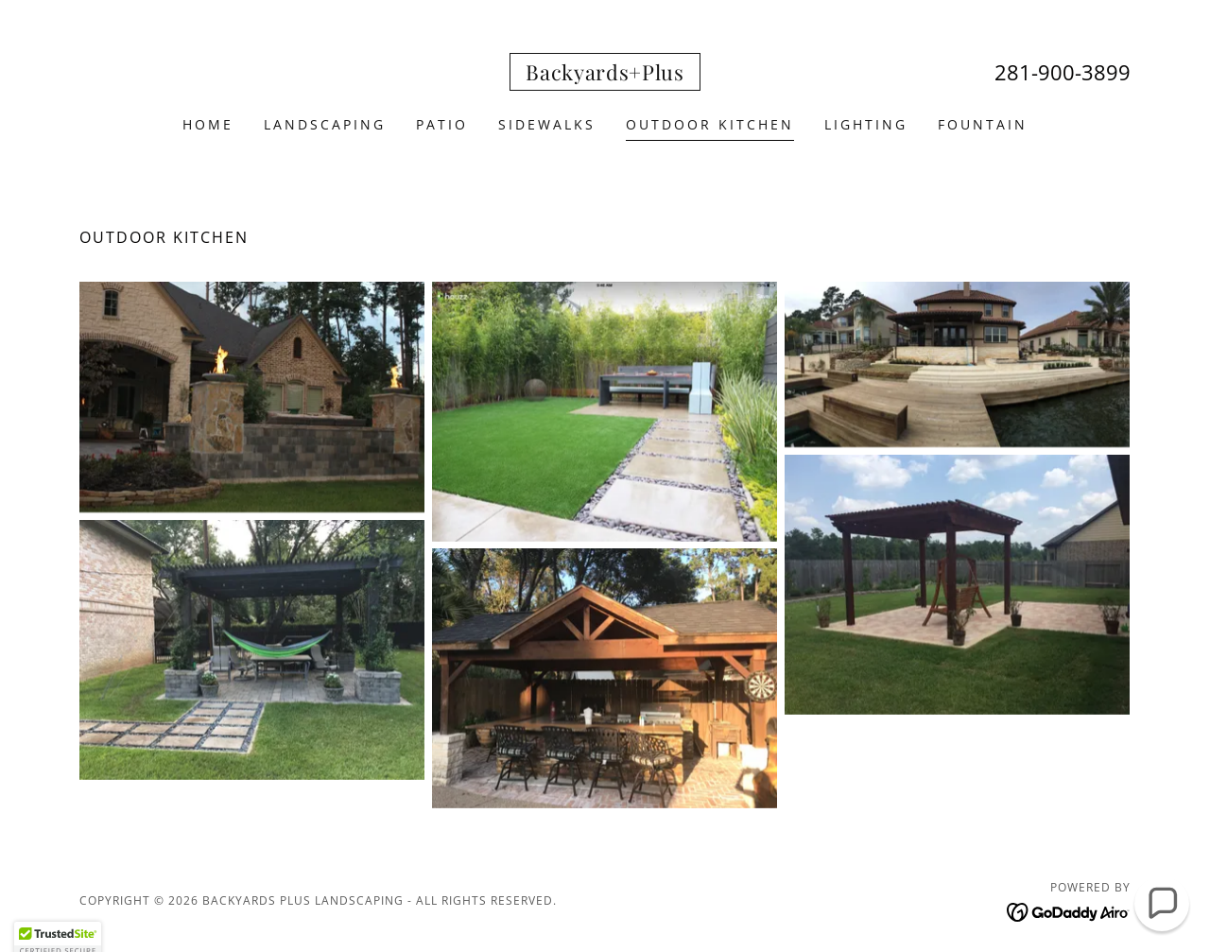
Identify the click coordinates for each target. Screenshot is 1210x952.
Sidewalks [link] (547, 124)
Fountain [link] (983, 124)
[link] (605, 74)
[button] (1161, 903)
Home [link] (207, 124)
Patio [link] (442, 124)
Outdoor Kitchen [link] (710, 124)
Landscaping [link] (325, 124)
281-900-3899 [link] (1062, 72)
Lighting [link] (866, 124)
